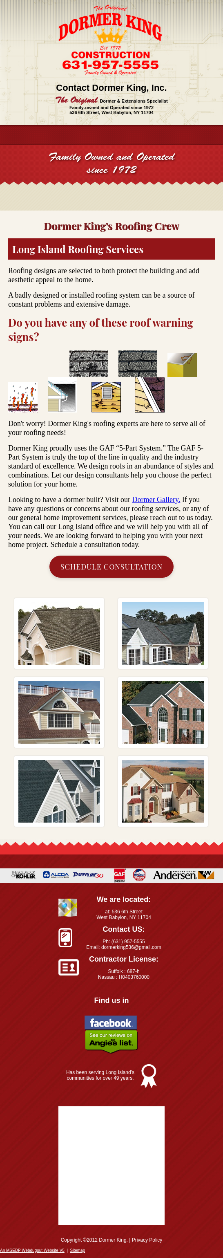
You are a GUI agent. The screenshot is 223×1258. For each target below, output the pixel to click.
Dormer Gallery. (156, 500)
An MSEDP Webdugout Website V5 (32, 1250)
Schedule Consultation (111, 567)
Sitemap (77, 1250)
